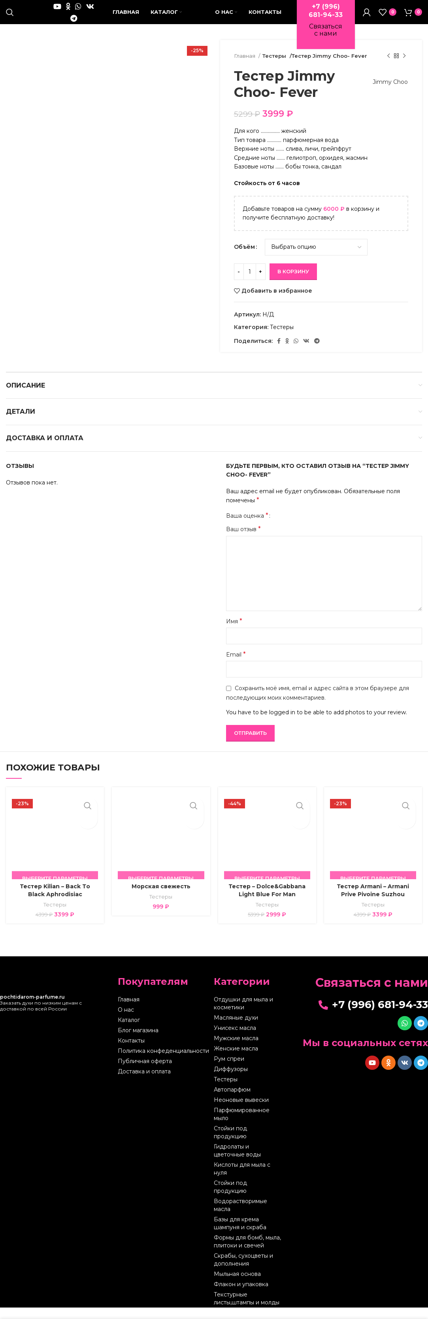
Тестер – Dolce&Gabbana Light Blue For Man (266, 901)
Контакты (131, 1052)
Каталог (129, 1031)
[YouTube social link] (57, 12)
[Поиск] (10, 18)
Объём (244, 258)
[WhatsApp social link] (78, 12)
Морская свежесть (161, 897)
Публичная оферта (145, 1072)
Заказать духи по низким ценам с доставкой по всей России (41, 1014)
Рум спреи (229, 1070)
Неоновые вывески (241, 1111)
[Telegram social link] (73, 24)
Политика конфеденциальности (163, 1062)
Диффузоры (231, 1080)
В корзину (293, 283)
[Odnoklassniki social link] (68, 12)
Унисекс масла (235, 1039)
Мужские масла (236, 1049)
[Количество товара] (250, 282)
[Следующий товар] (404, 68)
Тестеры (274, 67)
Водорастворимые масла (240, 1216)
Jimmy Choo (386, 93)
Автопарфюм (232, 1101)
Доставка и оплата (144, 1082)
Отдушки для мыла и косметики (243, 1014)
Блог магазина (138, 1041)
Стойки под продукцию (230, 1143)
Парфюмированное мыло (242, 1125)
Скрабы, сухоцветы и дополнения (243, 1271)
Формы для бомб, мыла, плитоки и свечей (247, 1252)
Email (236, 666)
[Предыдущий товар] (388, 68)
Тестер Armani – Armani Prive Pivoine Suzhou (373, 901)
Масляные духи (236, 1029)
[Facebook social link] (279, 352)
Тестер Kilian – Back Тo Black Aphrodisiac (55, 901)
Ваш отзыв (243, 540)
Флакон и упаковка (241, 1295)
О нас (126, 1021)
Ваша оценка (247, 527)
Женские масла (236, 1060)
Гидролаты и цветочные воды (237, 1162)
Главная (245, 67)
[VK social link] (90, 12)
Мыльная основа (237, 1285)
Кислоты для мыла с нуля (242, 1180)
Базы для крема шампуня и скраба (240, 1234)
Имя (234, 632)
